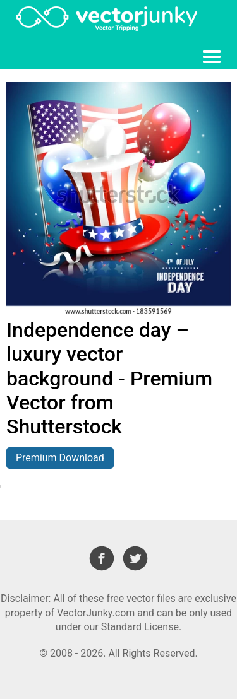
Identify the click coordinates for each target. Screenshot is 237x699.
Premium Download (60, 458)
